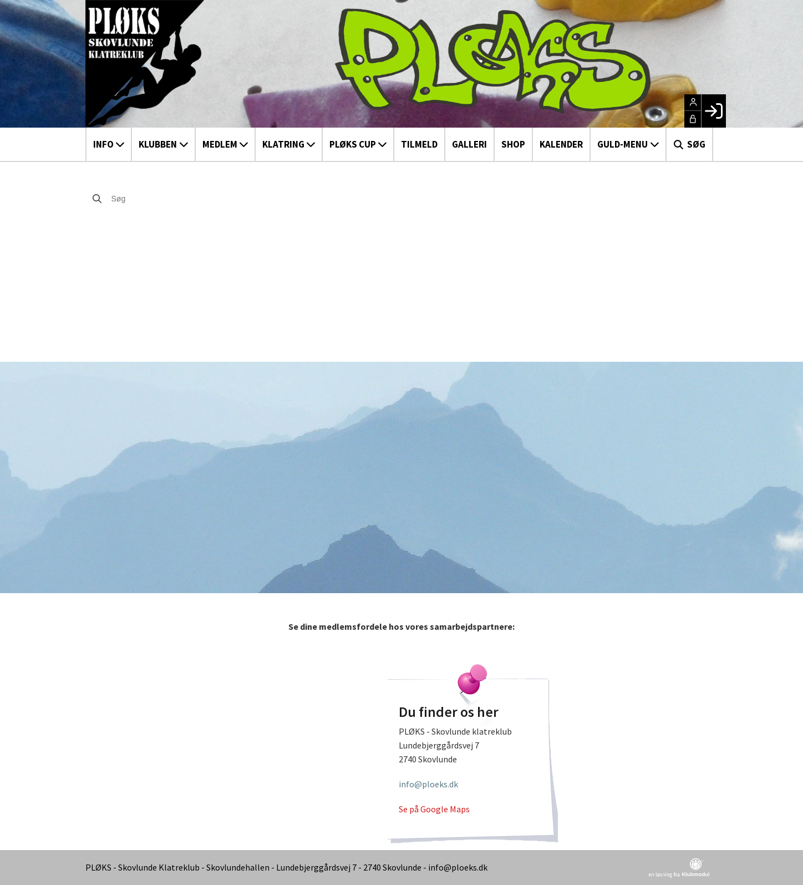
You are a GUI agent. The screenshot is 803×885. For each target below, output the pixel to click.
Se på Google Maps (434, 809)
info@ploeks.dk (428, 784)
